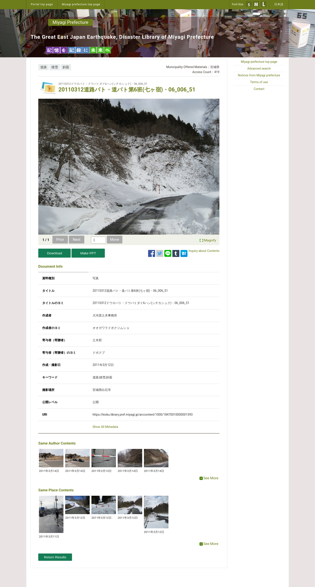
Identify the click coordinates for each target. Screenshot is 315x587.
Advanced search (259, 68)
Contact (259, 89)
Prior (60, 239)
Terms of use (259, 82)
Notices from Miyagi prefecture (259, 75)
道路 (43, 67)
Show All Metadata (105, 427)
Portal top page (42, 4)
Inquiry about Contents (204, 251)
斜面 (66, 67)
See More (209, 478)
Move (114, 239)
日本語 (279, 4)
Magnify (210, 240)
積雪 (54, 67)
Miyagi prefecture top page (81, 4)
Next (76, 239)
